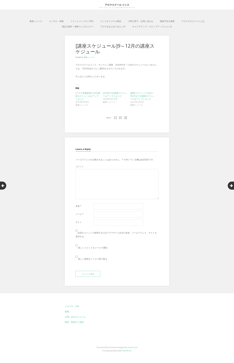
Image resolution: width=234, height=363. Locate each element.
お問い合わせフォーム (75, 316)
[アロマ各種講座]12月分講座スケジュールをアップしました (88, 96)
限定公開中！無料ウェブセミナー (77, 26)
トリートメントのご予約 (81, 21)
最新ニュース (36, 21)
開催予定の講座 (167, 21)
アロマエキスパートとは (192, 21)
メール (80, 214)
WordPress (127, 350)
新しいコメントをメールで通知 (92, 247)
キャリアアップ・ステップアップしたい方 (152, 26)
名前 (78, 206)
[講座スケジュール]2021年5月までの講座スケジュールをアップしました (142, 96)
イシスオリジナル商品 (110, 21)
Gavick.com (132, 347)
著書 (67, 311)
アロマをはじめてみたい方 (112, 26)
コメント (80, 166)
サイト (79, 222)
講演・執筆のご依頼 (74, 322)
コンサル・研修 (56, 21)
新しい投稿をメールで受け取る (92, 258)
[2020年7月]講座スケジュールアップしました (115, 94)
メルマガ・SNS (72, 306)
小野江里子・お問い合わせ (140, 21)
